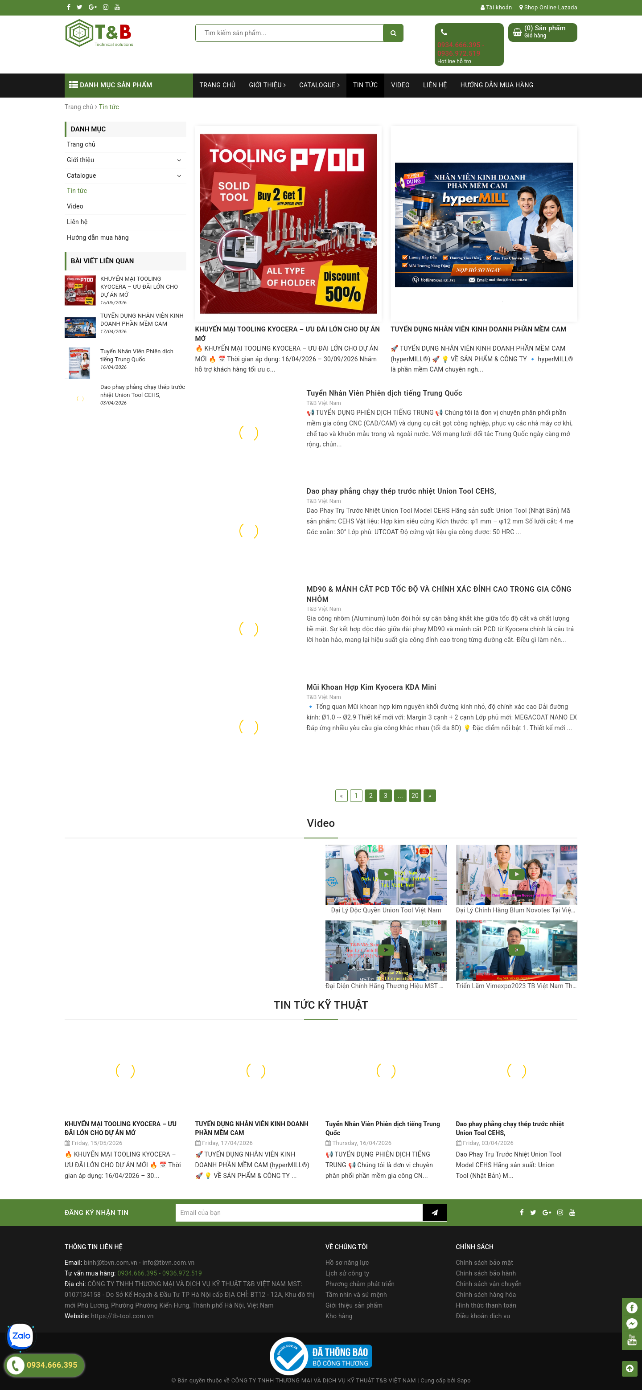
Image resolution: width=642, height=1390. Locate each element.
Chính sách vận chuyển (489, 1284)
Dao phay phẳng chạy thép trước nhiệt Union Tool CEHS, (402, 491)
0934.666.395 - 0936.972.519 (461, 49)
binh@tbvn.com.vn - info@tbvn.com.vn (139, 1262)
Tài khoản (496, 7)
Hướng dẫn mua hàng (497, 85)
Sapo (464, 1380)
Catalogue (319, 85)
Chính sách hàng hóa (486, 1294)
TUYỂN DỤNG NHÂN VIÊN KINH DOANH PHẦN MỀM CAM (478, 329)
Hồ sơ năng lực (347, 1262)
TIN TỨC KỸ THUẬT (321, 1005)
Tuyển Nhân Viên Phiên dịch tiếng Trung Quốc (384, 393)
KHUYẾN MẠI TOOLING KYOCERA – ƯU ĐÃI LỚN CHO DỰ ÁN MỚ (287, 334)
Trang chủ (218, 85)
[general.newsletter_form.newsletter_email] (299, 1213)
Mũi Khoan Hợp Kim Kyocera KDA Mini (371, 687)
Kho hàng (339, 1316)
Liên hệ (435, 85)
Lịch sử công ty (347, 1273)
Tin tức (365, 85)
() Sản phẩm (545, 32)
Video (400, 85)
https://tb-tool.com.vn (122, 1316)
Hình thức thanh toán (486, 1305)
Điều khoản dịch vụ (483, 1316)
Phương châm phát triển (360, 1284)
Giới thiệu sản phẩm (354, 1305)
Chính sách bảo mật (484, 1262)
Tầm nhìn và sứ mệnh (356, 1294)
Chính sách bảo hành (486, 1273)
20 (415, 795)
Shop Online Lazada (548, 7)
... (400, 795)
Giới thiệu (267, 85)
